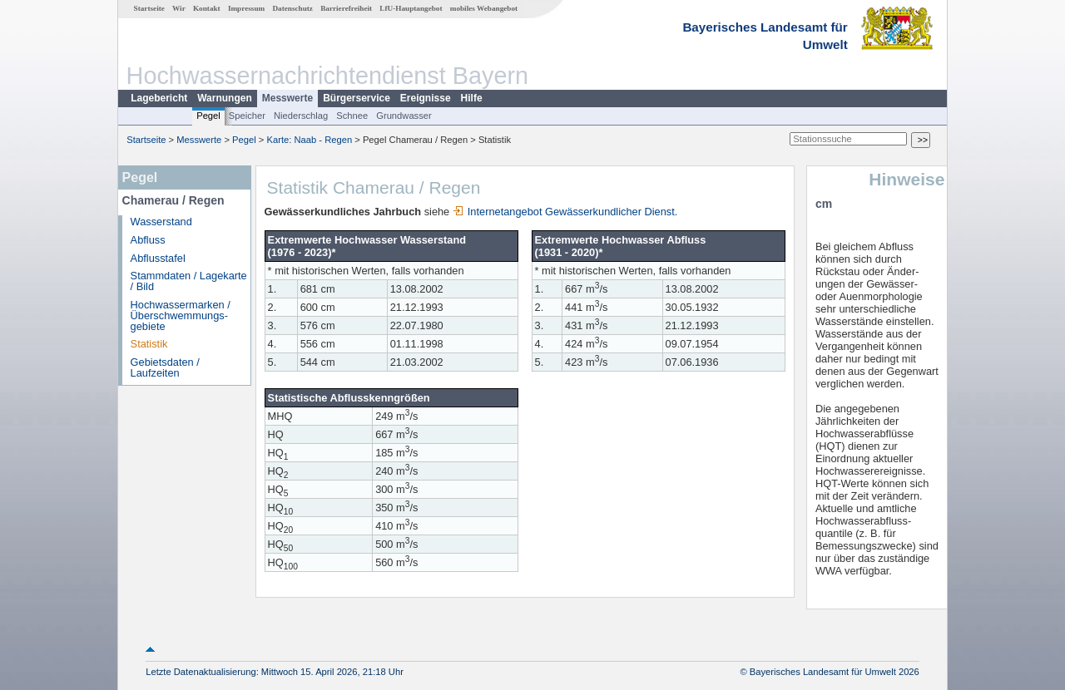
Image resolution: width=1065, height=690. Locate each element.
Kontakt (206, 8)
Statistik (149, 344)
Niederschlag (301, 116)
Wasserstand (161, 221)
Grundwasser (404, 116)
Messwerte (287, 98)
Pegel (208, 116)
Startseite (149, 8)
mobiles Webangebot (484, 8)
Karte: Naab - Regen (310, 140)
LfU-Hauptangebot (410, 8)
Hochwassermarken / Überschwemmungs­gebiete (180, 315)
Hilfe (472, 98)
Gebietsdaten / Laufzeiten (165, 367)
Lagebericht (159, 98)
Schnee (352, 116)
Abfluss (148, 240)
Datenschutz (292, 8)
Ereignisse (425, 98)
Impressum (246, 8)
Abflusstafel (158, 258)
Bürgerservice (356, 98)
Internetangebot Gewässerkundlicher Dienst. (565, 211)
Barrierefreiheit (346, 8)
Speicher (247, 116)
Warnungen (224, 98)
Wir (179, 8)
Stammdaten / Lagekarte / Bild (189, 281)
